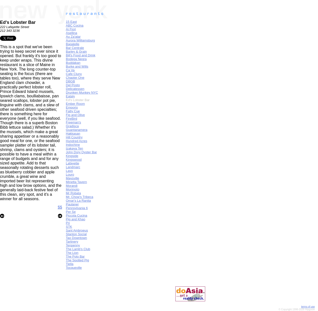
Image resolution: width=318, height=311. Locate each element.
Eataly (70, 96)
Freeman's (73, 122)
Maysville (72, 178)
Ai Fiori (71, 29)
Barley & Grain (76, 51)
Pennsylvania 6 (77, 208)
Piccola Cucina (76, 215)
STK (69, 227)
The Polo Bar (75, 256)
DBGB (70, 81)
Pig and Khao (75, 219)
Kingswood (74, 159)
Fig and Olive (75, 115)
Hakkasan (73, 133)
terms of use (308, 306)
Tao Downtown (76, 238)
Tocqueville (74, 268)
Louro (70, 174)
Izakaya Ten (74, 148)
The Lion (72, 253)
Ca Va (70, 70)
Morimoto (72, 189)
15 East (71, 22)
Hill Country (74, 137)
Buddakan (73, 63)
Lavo (69, 171)
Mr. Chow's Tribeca (79, 197)
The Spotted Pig (77, 260)
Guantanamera (76, 130)
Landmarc (73, 167)
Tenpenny (73, 245)
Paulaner (72, 204)
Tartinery (72, 241)
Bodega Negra (76, 59)
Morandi (72, 186)
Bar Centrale (75, 48)
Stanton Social (76, 234)
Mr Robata (73, 193)
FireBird (71, 118)
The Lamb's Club (78, 249)
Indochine (73, 145)
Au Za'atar (73, 37)
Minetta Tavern (76, 182)
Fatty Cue (73, 111)
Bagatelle (72, 44)
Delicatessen (75, 89)
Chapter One (75, 77)
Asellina (71, 33)
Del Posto (73, 85)
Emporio (72, 107)
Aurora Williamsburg (80, 40)
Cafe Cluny (74, 74)
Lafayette (72, 163)
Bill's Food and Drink (80, 55)
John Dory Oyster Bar (81, 152)
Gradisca (72, 126)
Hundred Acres (76, 141)
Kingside (72, 156)
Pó (68, 223)
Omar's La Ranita (78, 200)
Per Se (71, 212)
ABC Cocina (74, 25)
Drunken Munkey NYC (82, 92)
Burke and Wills (77, 66)
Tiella (70, 264)
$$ (60, 207)
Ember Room (75, 104)
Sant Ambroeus (77, 230)
